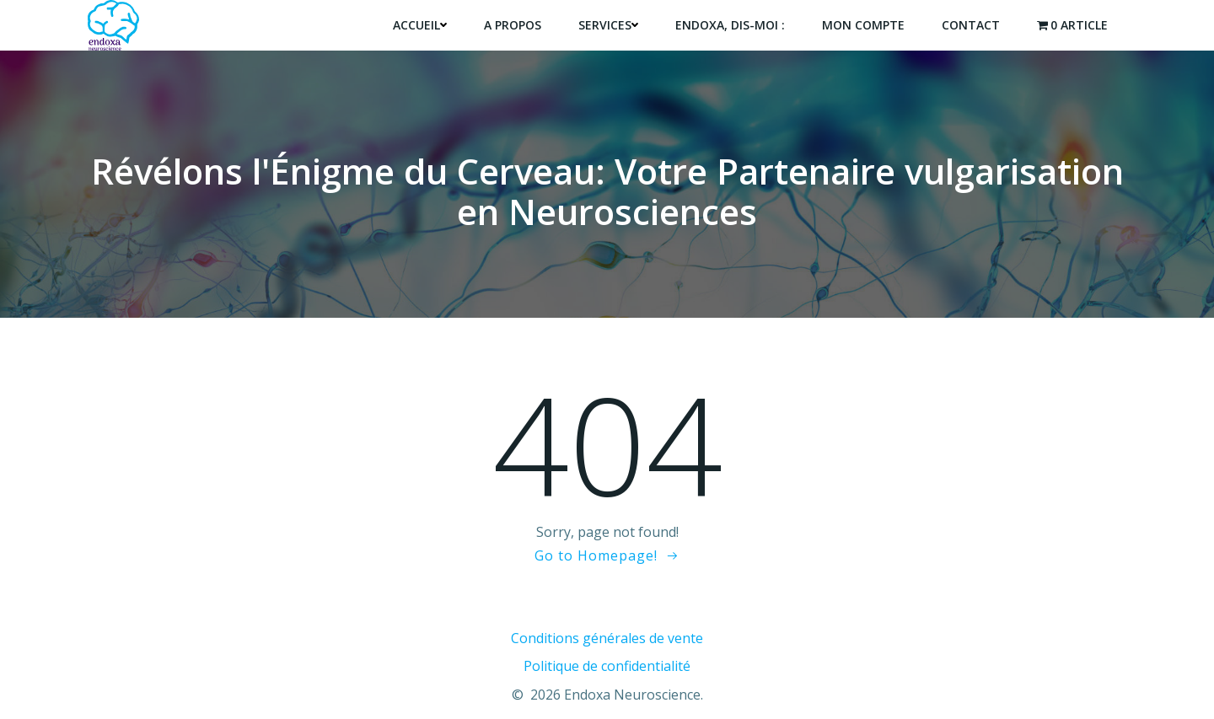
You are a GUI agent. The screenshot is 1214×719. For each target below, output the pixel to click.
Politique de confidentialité (607, 666)
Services (608, 25)
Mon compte (863, 25)
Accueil (420, 25)
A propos (512, 25)
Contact (971, 25)
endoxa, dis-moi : (730, 25)
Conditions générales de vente (607, 638)
